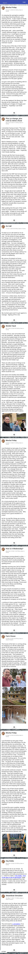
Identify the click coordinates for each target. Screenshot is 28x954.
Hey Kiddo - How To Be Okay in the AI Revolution (14, 876)
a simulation (16, 924)
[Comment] (14, 112)
